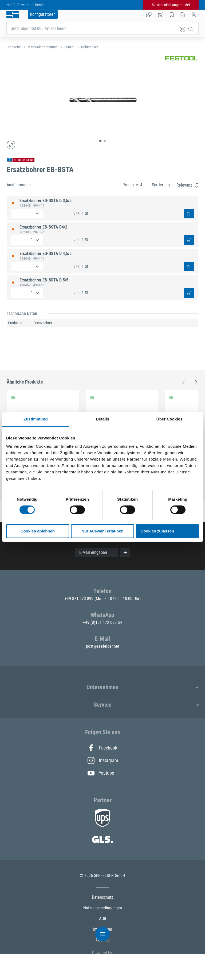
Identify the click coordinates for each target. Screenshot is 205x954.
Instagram (102, 760)
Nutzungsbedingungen (102, 907)
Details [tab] (102, 419)
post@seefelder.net (102, 646)
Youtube (101, 773)
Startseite (14, 47)
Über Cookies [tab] (169, 419)
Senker (69, 47)
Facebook (102, 747)
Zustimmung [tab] (35, 419)
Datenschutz (102, 897)
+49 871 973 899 (79, 598)
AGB (102, 918)
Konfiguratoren (43, 14)
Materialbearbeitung (42, 47)
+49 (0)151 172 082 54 (102, 622)
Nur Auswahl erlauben (102, 531)
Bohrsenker (89, 47)
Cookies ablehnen (38, 531)
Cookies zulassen (157, 531)
